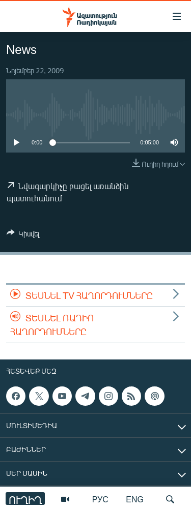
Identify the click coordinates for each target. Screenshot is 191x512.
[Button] (23, 235)
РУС (100, 499)
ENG (135, 499)
